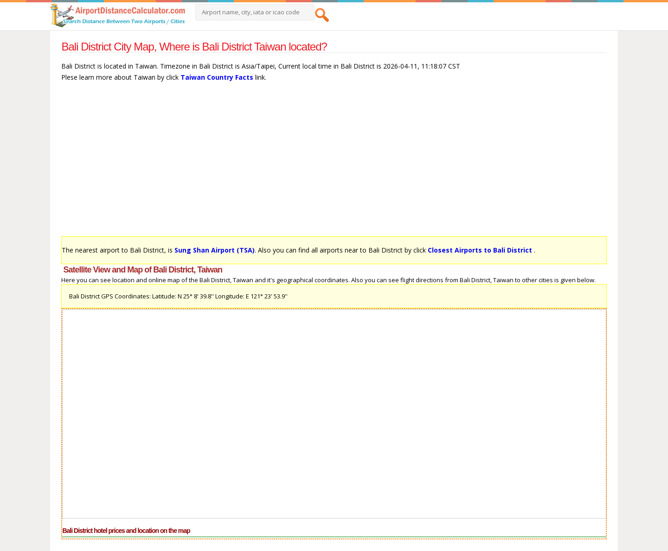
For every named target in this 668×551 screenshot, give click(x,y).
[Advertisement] (333, 163)
